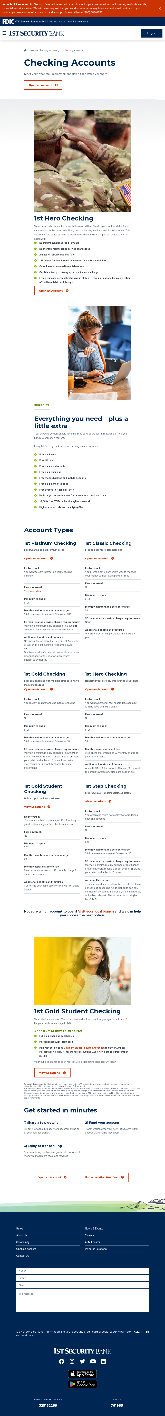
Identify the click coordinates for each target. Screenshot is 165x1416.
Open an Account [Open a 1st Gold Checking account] (36, 685)
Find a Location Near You (101, 1173)
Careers (89, 1231)
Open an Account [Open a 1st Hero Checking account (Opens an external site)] (56, 303)
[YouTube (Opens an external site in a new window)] (93, 1357)
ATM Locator (92, 1238)
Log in (151, 29)
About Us (21, 1231)
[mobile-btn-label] (4, 29)
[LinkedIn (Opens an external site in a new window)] (103, 1357)
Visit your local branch (96, 907)
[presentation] (42, 1315)
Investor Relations (96, 1244)
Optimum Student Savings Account (83, 1060)
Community (23, 1238)
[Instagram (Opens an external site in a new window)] (72, 1357)
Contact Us (22, 1251)
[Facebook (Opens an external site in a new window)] (61, 1357)
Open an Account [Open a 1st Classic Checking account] (97, 554)
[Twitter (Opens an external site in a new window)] (82, 1357)
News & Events (94, 1224)
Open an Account (26, 1244)
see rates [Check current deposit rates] (35, 587)
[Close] (159, 6)
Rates (19, 1224)
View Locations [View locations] (34, 802)
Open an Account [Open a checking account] (40, 81)
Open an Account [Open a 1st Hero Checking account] (97, 685)
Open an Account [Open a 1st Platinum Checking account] (36, 554)
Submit (138, 1328)
